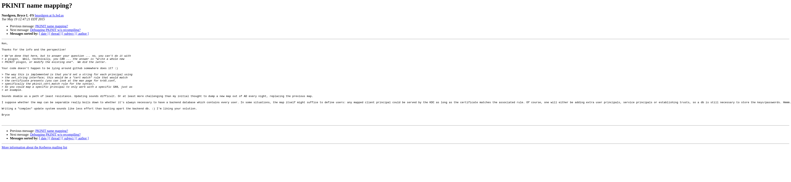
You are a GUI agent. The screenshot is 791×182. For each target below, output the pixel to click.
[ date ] (43, 33)
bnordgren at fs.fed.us (49, 15)
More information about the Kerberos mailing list (34, 163)
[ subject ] (69, 33)
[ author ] (82, 33)
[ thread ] (55, 33)
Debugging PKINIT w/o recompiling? (55, 30)
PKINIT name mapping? (51, 26)
